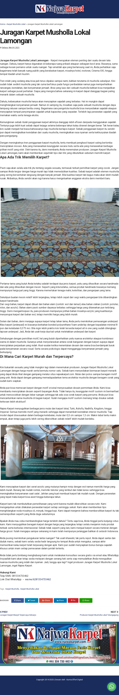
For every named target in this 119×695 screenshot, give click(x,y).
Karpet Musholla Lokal (16, 24)
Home (2, 24)
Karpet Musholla (13, 589)
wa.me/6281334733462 (38, 579)
